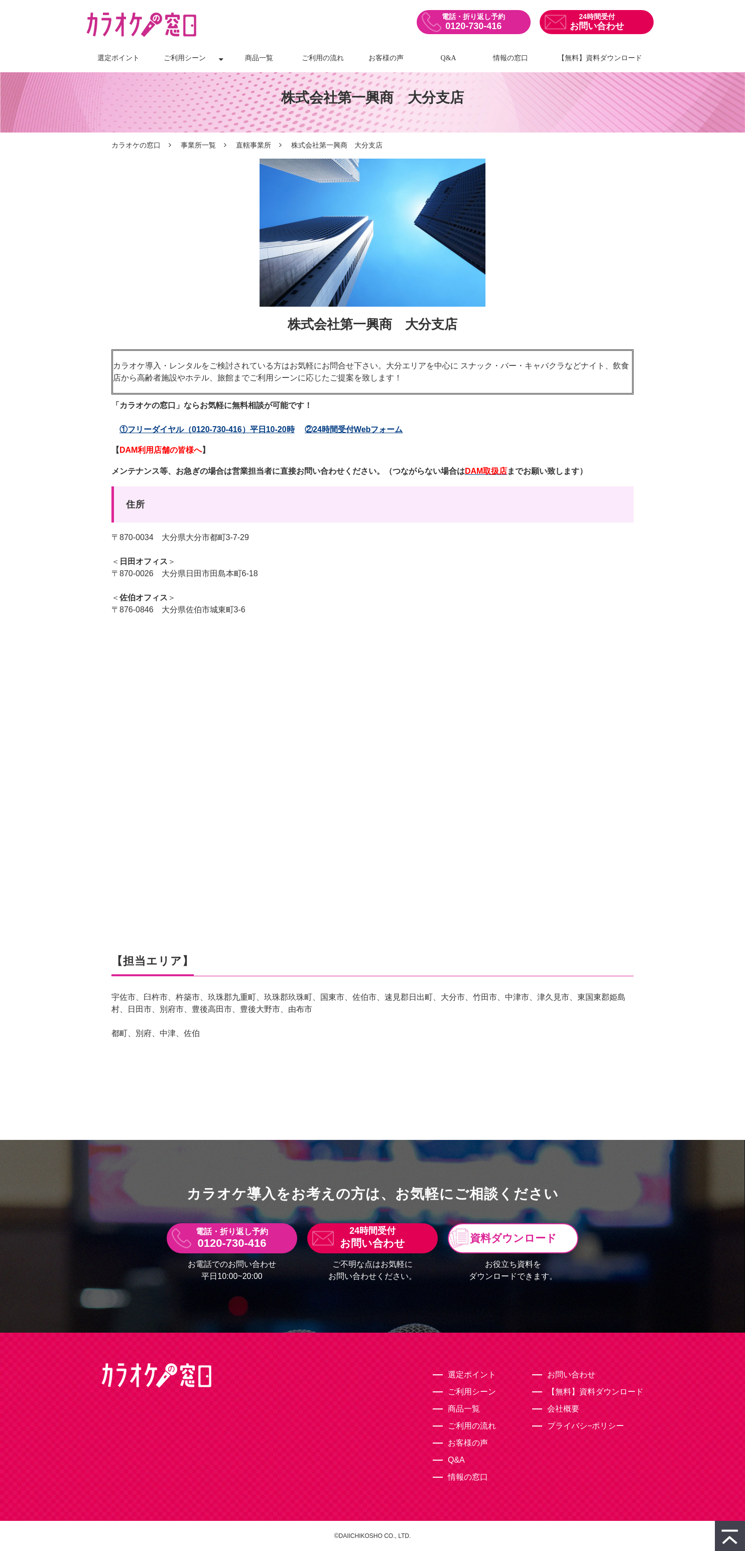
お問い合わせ (597, 26)
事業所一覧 (198, 145)
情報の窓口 (510, 58)
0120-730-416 (473, 26)
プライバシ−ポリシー (585, 1425)
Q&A (448, 58)
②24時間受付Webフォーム (354, 429)
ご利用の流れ (323, 58)
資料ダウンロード (513, 1238)
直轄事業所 (253, 145)
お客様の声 (386, 58)
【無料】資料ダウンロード (600, 58)
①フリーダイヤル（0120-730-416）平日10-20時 (207, 429)
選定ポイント (118, 58)
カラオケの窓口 (136, 145)
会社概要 (563, 1408)
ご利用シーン (185, 58)
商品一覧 (259, 58)
